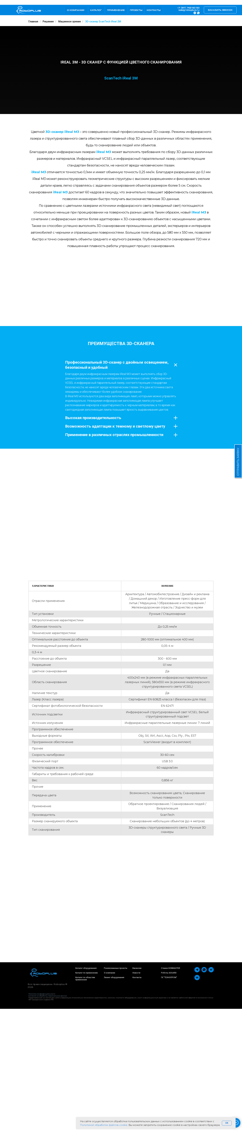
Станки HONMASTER (170, 1093)
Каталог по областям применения (85, 1103)
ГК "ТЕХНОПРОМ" (169, 1102)
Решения (48, 21)
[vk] (197, 1104)
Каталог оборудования (86, 1093)
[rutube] (211, 1096)
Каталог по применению (86, 1098)
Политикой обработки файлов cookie (103, 1124)
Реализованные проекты (115, 1093)
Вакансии (136, 1093)
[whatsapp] (204, 1096)
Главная (33, 21)
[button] (220, 10)
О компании (109, 1098)
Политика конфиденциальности (41, 1119)
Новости (136, 1098)
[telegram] (197, 1096)
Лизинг (107, 1102)
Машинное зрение (69, 21)
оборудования (117, 1102)
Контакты (136, 1102)
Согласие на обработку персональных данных (47, 1121)
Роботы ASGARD (169, 1098)
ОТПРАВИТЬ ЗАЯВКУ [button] (238, 462)
